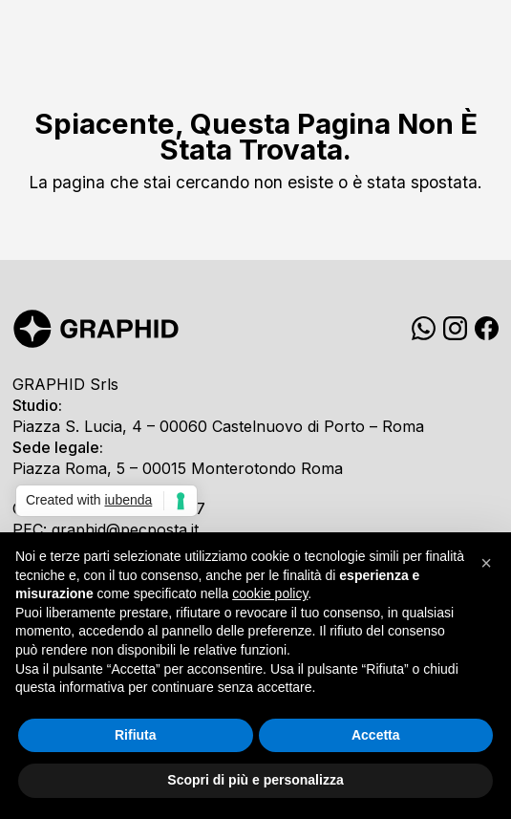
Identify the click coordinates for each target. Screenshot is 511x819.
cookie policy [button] (270, 593)
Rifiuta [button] (136, 735)
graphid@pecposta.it (125, 529)
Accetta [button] (375, 735)
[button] (486, 563)
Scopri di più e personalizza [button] (255, 779)
